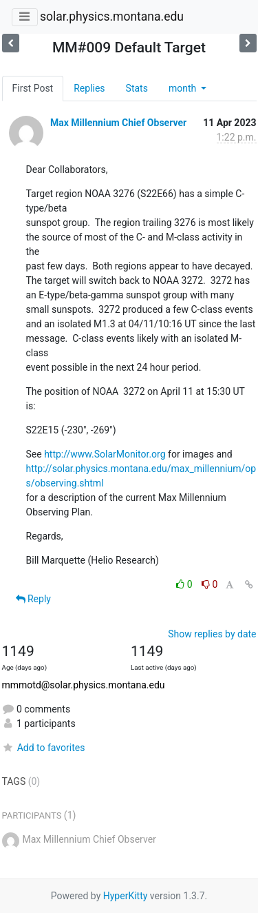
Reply (33, 598)
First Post (33, 88)
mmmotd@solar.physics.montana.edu (83, 684)
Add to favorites (43, 747)
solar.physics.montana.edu (112, 16)
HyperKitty (125, 895)
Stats (137, 88)
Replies (89, 88)
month (184, 88)
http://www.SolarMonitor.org (104, 454)
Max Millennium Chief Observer (118, 122)
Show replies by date (212, 633)
